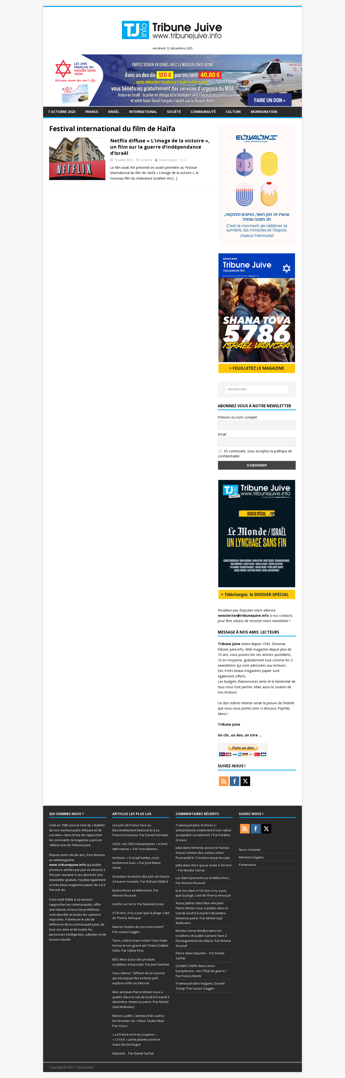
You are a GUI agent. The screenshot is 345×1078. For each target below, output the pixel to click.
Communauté (203, 111)
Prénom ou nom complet (237, 417)
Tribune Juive (167, 160)
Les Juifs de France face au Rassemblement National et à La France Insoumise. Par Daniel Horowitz (140, 830)
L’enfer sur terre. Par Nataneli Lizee (138, 904)
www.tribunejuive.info (67, 864)
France (91, 111)
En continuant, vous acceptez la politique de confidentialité (255, 453)
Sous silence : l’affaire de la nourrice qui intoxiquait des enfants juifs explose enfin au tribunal (138, 978)
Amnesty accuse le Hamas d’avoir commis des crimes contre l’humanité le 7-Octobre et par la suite (203, 852)
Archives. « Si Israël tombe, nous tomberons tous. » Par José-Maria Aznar (136, 863)
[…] (174, 178)
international (143, 111)
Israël (113, 111)
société (174, 111)
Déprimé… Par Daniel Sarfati (133, 1053)
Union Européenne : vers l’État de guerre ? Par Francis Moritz (201, 971)
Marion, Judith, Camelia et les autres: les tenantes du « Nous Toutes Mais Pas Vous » (138, 1021)
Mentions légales (251, 857)
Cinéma (146, 160)
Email (222, 434)
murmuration (264, 111)
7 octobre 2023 (61, 111)
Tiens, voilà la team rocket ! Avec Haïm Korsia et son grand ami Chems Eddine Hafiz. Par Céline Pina (140, 945)
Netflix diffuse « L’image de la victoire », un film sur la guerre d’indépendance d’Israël (160, 146)
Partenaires (247, 864)
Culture (233, 111)
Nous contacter (250, 849)
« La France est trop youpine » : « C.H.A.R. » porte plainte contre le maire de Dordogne (136, 1039)
